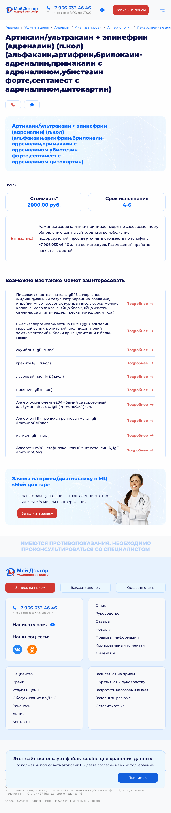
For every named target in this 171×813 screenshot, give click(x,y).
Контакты (21, 722)
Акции (19, 714)
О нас (101, 605)
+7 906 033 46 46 (54, 245)
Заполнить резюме (113, 698)
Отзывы (103, 621)
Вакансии (22, 706)
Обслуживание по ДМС (34, 698)
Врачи (18, 682)
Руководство (107, 613)
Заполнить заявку (37, 513)
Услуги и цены (26, 690)
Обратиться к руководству (120, 682)
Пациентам (23, 674)
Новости (103, 629)
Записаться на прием (115, 674)
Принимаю (137, 777)
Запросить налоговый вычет (122, 690)
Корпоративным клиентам (120, 645)
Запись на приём (131, 10)
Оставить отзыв (140, 587)
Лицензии (105, 653)
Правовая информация (117, 637)
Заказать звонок (85, 587)
